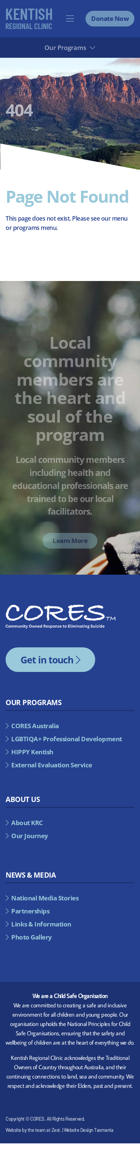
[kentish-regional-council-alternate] (29, 11)
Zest (56, 1130)
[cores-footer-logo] (61, 607)
